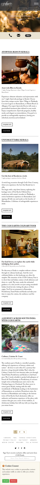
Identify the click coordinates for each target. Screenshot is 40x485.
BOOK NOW (22, 9)
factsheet (23, 440)
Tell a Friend (32, 442)
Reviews (20, 442)
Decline (13, 481)
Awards (33, 440)
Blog (28, 35)
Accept (6, 481)
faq (15, 437)
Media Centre (8, 442)
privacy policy (9, 440)
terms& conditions (27, 437)
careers (7, 437)
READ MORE (6, 131)
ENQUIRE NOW (33, 9)
